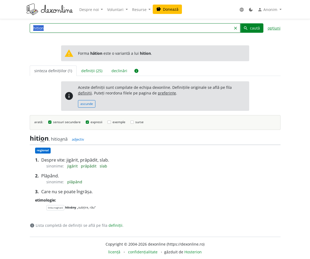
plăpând (74, 181)
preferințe (167, 93)
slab (103, 166)
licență (114, 251)
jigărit (73, 166)
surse (139, 122)
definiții (85, 93)
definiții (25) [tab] (91, 70)
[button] (241, 9)
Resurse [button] (140, 9)
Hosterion (193, 251)
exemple (119, 122)
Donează (167, 9)
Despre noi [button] (89, 9)
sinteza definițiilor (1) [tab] (53, 70)
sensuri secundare (67, 122)
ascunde (86, 103)
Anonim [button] (267, 9)
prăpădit (89, 166)
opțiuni (274, 28)
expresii (96, 122)
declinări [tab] (119, 70)
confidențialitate (143, 251)
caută (251, 28)
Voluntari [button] (116, 9)
